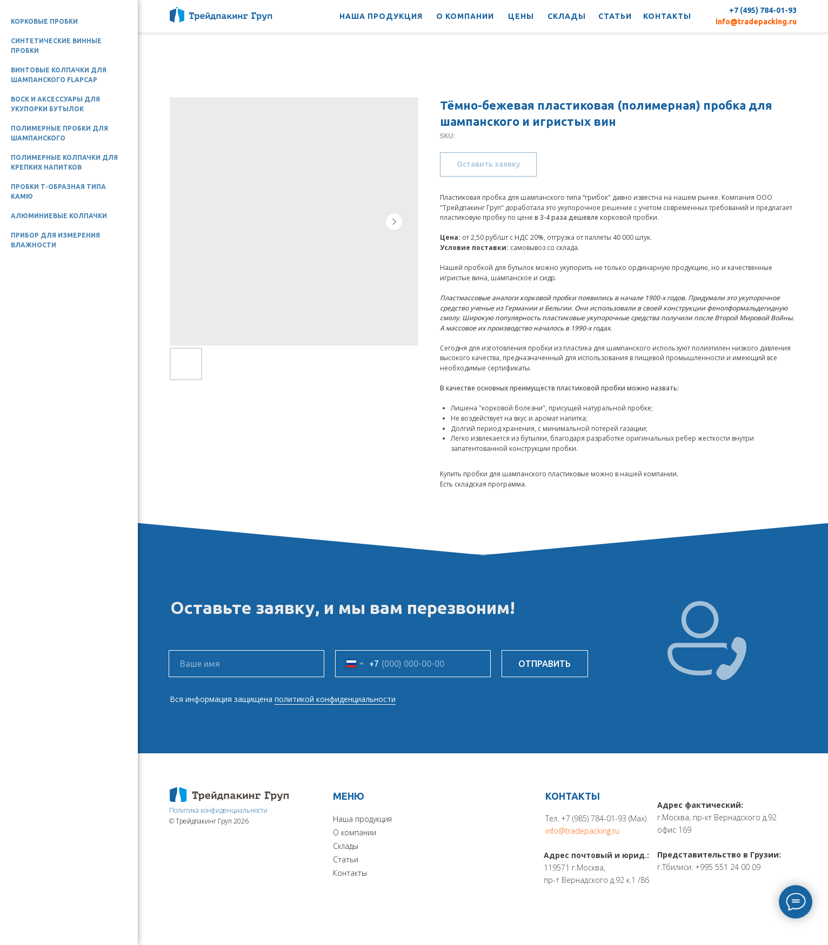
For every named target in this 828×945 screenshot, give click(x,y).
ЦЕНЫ (521, 16)
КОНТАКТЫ (667, 16)
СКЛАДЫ (566, 16)
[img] (229, 794)
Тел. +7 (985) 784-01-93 (585, 818)
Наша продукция (362, 819)
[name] (246, 663)
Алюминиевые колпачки (59, 215)
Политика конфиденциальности (218, 810)
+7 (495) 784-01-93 (763, 10)
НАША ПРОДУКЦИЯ (381, 16)
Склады (345, 846)
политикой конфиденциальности (335, 699)
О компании (354, 832)
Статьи (345, 859)
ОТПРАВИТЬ (544, 664)
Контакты (350, 873)
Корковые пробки (44, 21)
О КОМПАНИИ (465, 16)
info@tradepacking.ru (756, 21)
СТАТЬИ (615, 16)
